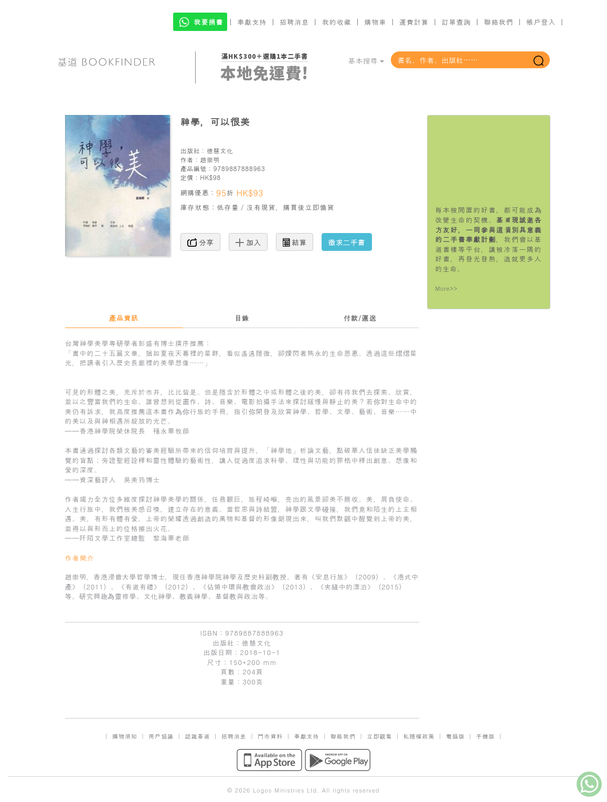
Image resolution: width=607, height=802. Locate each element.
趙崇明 (210, 159)
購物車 (375, 22)
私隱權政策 (419, 736)
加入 (248, 242)
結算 (295, 242)
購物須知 (124, 736)
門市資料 (270, 736)
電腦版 (455, 736)
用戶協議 (161, 736)
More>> (446, 288)
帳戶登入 (541, 22)
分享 (200, 242)
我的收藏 (337, 22)
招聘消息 (294, 22)
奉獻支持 (252, 22)
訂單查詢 (456, 22)
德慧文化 (220, 150)
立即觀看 (379, 736)
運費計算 (414, 22)
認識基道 (197, 736)
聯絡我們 (498, 22)
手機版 (485, 736)
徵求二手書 (346, 242)
